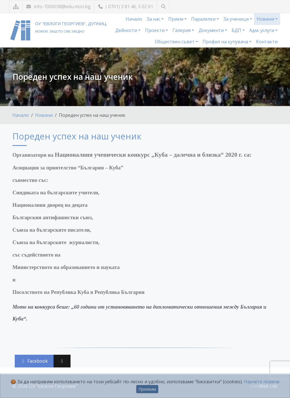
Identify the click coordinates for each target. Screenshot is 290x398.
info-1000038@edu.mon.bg (58, 6)
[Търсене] (163, 6)
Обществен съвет (175, 41)
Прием (176, 19)
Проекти (155, 30)
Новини (266, 19)
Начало (134, 19)
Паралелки (204, 19)
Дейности (126, 30)
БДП (237, 30)
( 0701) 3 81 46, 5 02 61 (125, 6)
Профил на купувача (225, 41)
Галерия (182, 30)
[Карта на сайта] (15, 6)
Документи (212, 30)
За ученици (236, 19)
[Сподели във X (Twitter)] (62, 361)
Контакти (267, 41)
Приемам (147, 389)
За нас (154, 19)
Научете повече (262, 381)
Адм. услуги (262, 30)
